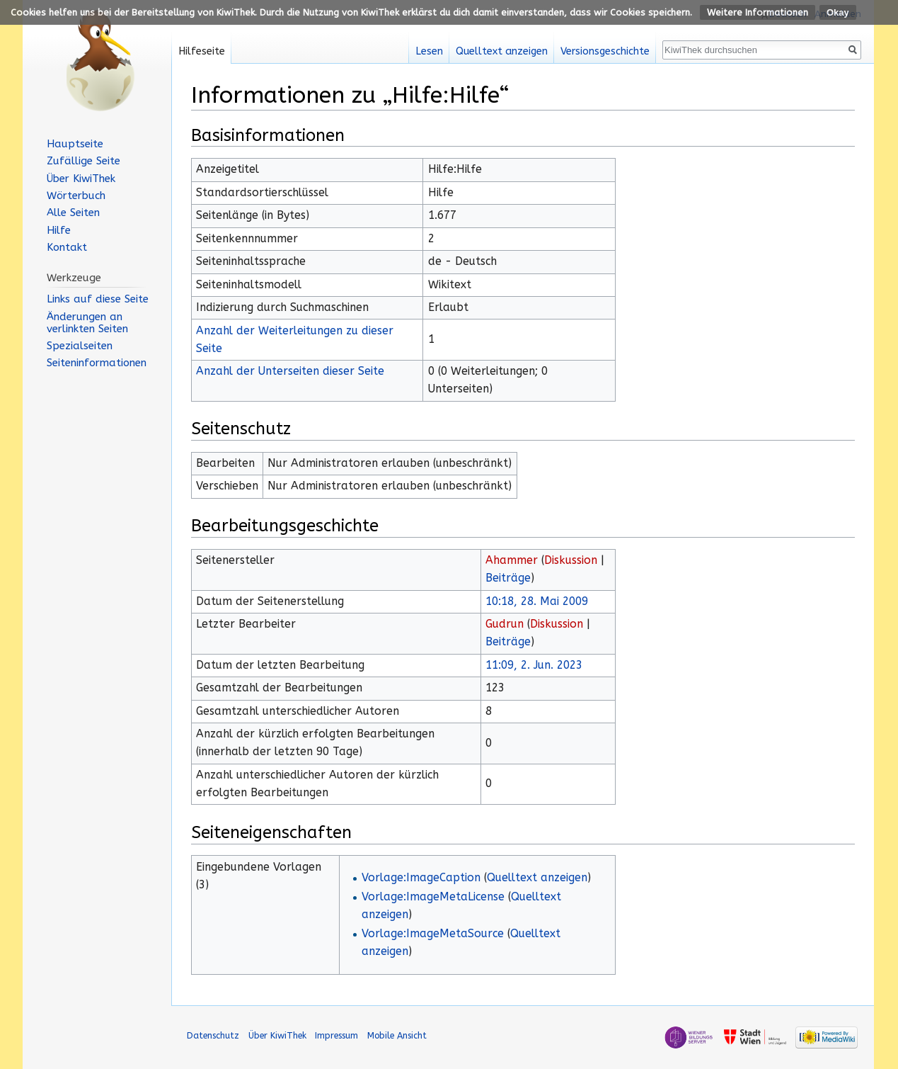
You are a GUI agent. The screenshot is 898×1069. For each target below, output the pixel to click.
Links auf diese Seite (98, 299)
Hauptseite (75, 143)
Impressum (336, 1035)
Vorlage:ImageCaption (421, 877)
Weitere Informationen (757, 12)
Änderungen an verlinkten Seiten (87, 322)
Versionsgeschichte (605, 51)
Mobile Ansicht (397, 1035)
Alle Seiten (73, 212)
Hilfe (59, 230)
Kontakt (67, 247)
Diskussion (570, 560)
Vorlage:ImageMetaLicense (433, 896)
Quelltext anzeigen (537, 877)
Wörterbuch (76, 195)
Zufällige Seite (83, 160)
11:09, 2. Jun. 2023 (533, 665)
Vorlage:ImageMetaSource (433, 933)
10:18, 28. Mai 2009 (536, 601)
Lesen (429, 51)
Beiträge (508, 578)
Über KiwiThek (81, 178)
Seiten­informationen (96, 362)
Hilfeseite (201, 51)
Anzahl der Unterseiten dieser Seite (290, 371)
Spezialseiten (80, 345)
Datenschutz (213, 1035)
